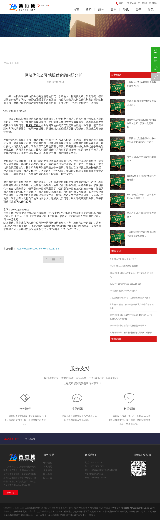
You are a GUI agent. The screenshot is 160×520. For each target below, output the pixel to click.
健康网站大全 (27, 515)
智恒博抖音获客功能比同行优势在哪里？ (128, 325)
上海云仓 (91, 515)
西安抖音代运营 (35, 511)
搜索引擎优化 (33, 125)
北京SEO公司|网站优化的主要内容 (125, 284)
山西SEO (59, 511)
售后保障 (129, 408)
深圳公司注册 (66, 515)
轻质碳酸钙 (15, 515)
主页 (6, 63)
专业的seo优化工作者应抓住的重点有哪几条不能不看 (132, 306)
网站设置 (47, 478)
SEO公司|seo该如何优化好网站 (124, 266)
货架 (25, 511)
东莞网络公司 (113, 511)
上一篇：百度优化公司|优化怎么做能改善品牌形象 (46, 259)
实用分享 (46, 515)
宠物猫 (93, 511)
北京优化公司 (148, 508)
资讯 (11, 63)
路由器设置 (84, 511)
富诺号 (83, 515)
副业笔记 (124, 511)
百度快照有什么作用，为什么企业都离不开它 (130, 297)
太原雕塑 (55, 515)
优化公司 (116, 508)
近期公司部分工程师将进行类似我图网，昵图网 (131, 332)
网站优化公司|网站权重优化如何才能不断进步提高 (131, 275)
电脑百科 (145, 511)
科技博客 (68, 511)
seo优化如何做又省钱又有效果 (123, 290)
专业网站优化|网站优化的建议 (123, 259)
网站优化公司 (40, 140)
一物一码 (38, 515)
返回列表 (53, 259)
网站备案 (47, 474)
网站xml (102, 508)
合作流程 (25, 408)
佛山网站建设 (48, 511)
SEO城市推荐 (11, 438)
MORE (10, 492)
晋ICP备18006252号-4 (79, 508)
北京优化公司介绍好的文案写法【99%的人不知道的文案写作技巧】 (131, 317)
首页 (76, 9)
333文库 (76, 515)
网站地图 (94, 508)
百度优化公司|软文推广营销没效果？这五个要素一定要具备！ (141, 123)
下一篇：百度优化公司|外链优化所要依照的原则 (60, 259)
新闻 (17, 63)
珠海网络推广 (135, 511)
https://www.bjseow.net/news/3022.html (37, 248)
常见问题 (77, 408)
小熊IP (76, 511)
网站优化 (16, 466)
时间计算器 (102, 511)
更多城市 (30, 438)
